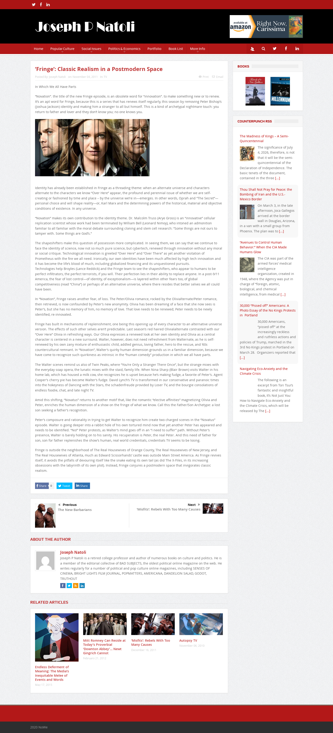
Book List (176, 49)
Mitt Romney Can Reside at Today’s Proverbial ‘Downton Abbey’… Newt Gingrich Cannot (104, 646)
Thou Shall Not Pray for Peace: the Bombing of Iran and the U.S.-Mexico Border (266, 194)
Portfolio (154, 49)
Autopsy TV (188, 640)
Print (204, 77)
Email (217, 77)
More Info (197, 49)
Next (194, 504)
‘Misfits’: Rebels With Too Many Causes (168, 509)
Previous (67, 505)
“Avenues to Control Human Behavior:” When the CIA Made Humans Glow (263, 247)
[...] (277, 178)
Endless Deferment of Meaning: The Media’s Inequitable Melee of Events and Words (52, 673)
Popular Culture (62, 49)
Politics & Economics (124, 49)
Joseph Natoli (57, 77)
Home (38, 49)
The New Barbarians (75, 509)
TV (105, 77)
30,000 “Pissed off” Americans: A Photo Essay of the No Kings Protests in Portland (268, 310)
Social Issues (91, 49)
